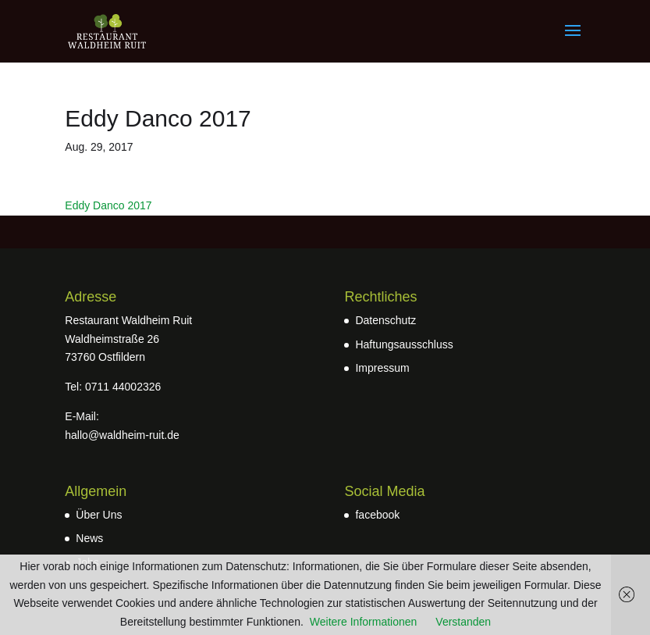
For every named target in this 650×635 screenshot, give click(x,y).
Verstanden (463, 621)
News (89, 538)
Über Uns (99, 514)
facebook (377, 514)
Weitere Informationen (363, 621)
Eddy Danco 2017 (108, 205)
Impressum (382, 368)
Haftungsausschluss (404, 344)
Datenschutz (385, 320)
